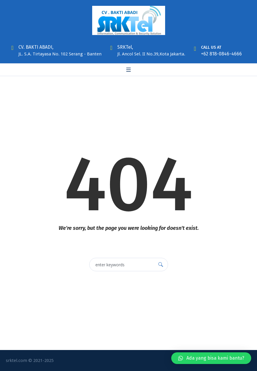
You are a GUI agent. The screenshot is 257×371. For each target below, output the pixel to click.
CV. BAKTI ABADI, (35, 47)
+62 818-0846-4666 (221, 54)
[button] (211, 358)
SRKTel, (125, 47)
